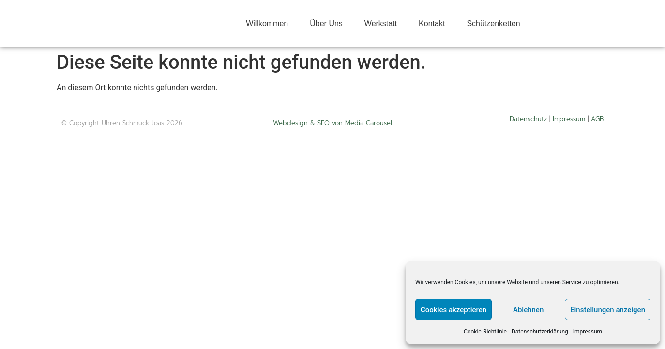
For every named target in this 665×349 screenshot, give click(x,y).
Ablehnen (528, 309)
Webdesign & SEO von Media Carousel (332, 122)
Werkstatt (380, 23)
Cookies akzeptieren (453, 309)
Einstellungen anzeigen (607, 309)
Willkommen (267, 23)
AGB (597, 119)
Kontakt (432, 23)
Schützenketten (493, 23)
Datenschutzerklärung (540, 331)
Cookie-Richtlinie (485, 331)
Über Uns (326, 23)
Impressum (587, 331)
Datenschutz (528, 119)
